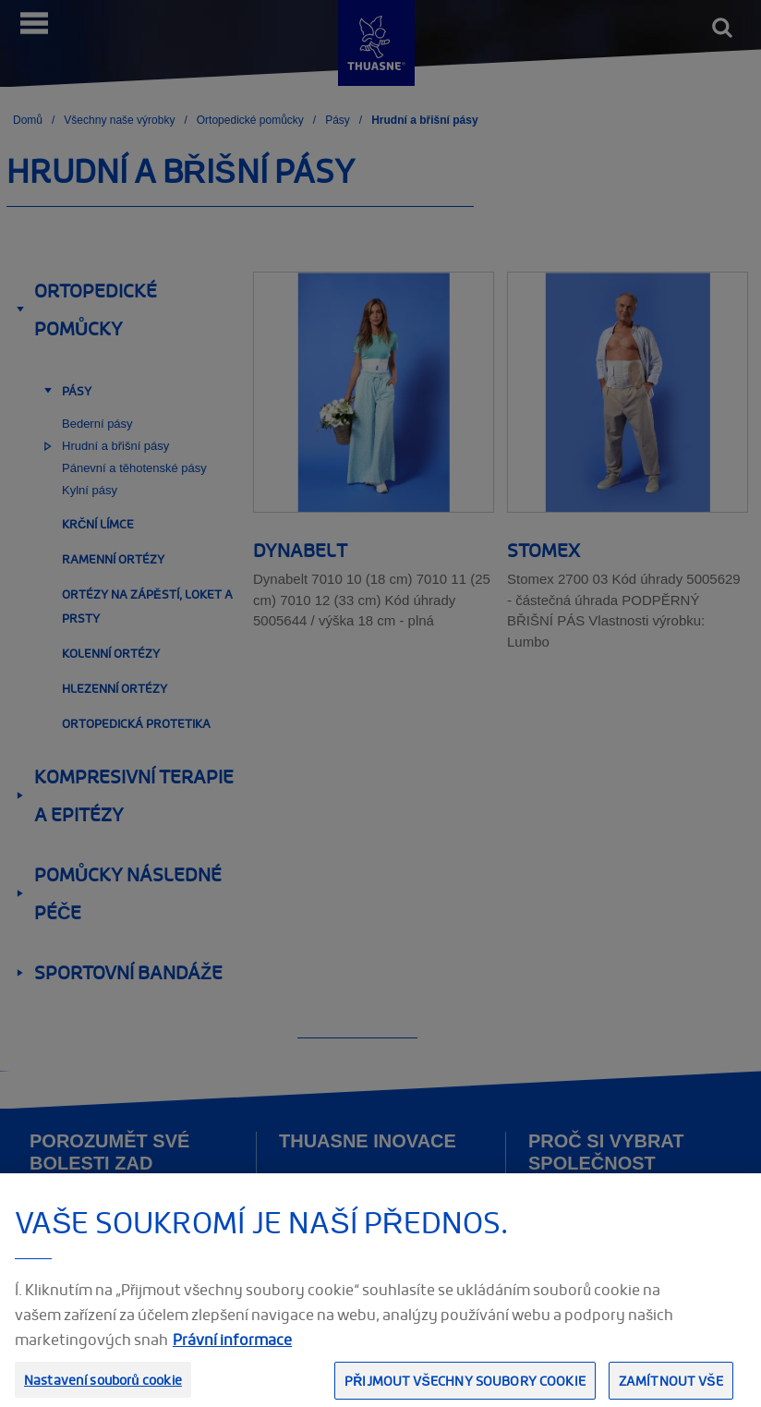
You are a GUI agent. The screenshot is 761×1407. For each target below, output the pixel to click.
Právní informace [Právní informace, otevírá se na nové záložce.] (232, 1350)
